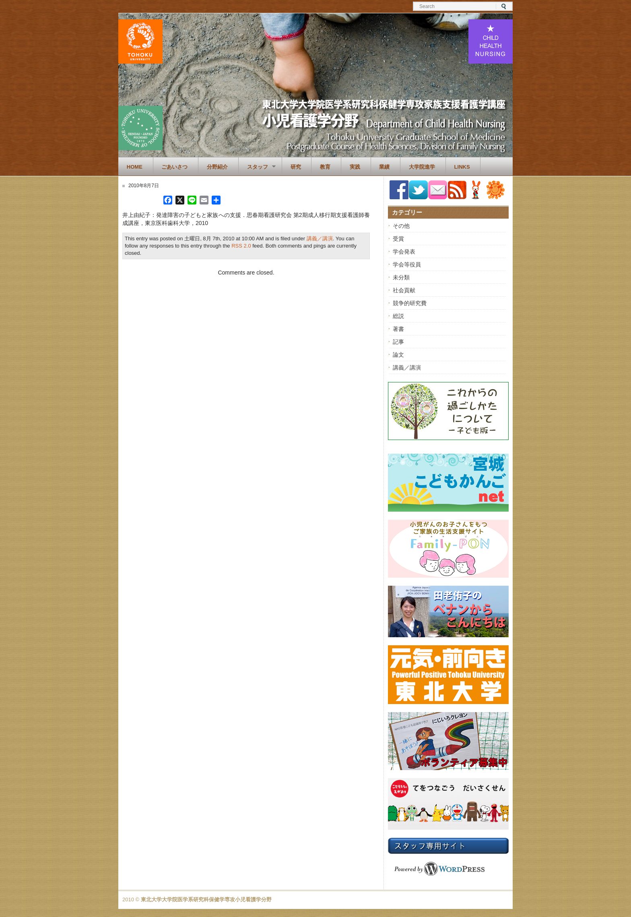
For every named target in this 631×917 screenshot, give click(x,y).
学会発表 (404, 251)
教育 (325, 167)
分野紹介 (217, 167)
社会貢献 (404, 290)
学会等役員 (407, 264)
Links (462, 167)
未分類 (401, 277)
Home (134, 167)
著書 (398, 329)
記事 (398, 342)
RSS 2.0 (241, 246)
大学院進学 (422, 167)
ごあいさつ (174, 167)
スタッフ (257, 167)
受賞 (398, 238)
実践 (355, 167)
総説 (398, 316)
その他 (401, 226)
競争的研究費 (410, 303)
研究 (296, 167)
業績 (384, 167)
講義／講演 (320, 238)
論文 (398, 354)
